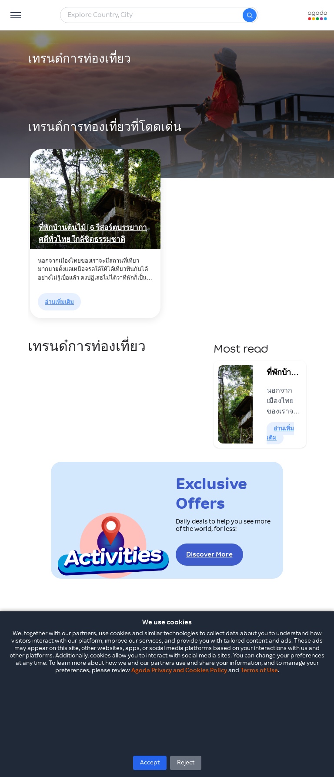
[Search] (250, 15)
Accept (150, 762)
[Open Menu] (15, 15)
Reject (185, 762)
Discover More (209, 554)
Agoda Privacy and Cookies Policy (179, 670)
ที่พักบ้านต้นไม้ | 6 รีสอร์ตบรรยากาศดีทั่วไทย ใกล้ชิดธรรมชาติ (93, 233)
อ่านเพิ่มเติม (59, 302)
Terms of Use (259, 670)
